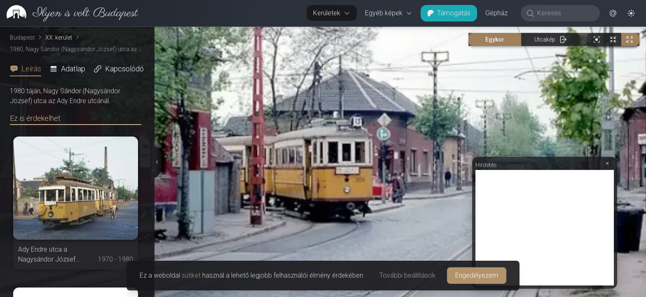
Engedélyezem (476, 275)
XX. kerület (58, 37)
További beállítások (407, 275)
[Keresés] (565, 13)
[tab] (28, 68)
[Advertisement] (544, 227)
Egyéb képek (388, 13)
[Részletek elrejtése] (157, 162)
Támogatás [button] (448, 13)
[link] (69, 13)
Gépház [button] (496, 13)
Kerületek (331, 13)
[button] (613, 13)
